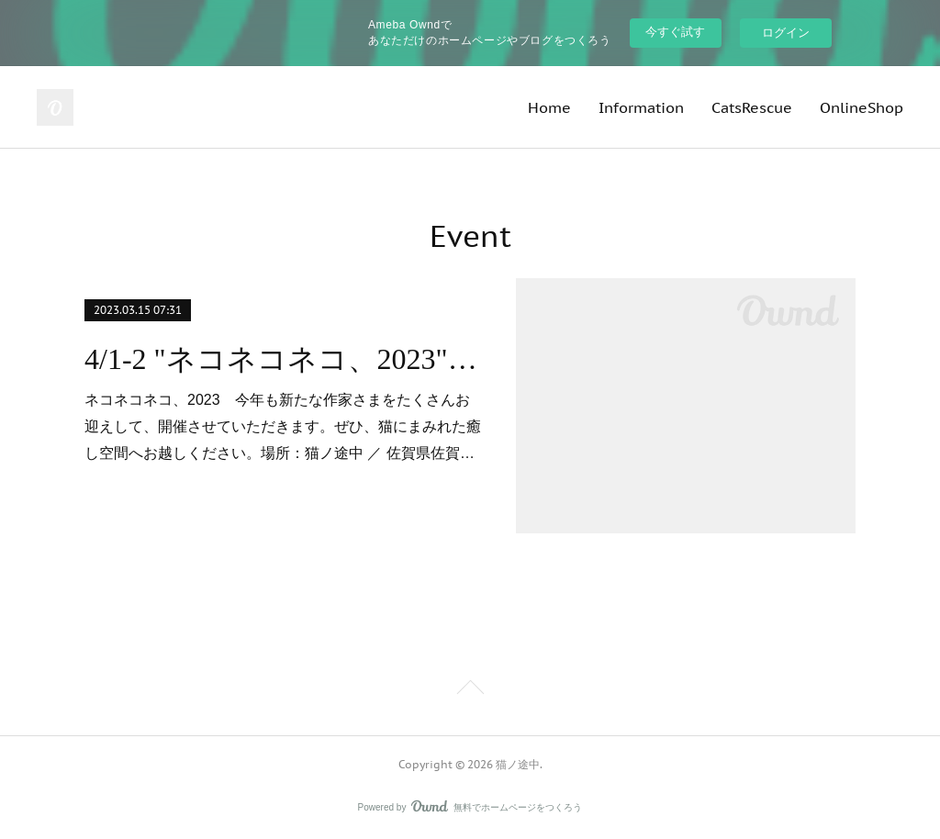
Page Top (470, 690)
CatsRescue (751, 107)
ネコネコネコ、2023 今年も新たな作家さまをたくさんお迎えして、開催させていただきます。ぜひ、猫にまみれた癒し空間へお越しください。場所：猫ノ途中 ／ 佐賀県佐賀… (282, 426)
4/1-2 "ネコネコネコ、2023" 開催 (284, 358)
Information (641, 107)
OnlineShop (861, 107)
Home (549, 107)
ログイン (786, 32)
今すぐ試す (675, 32)
